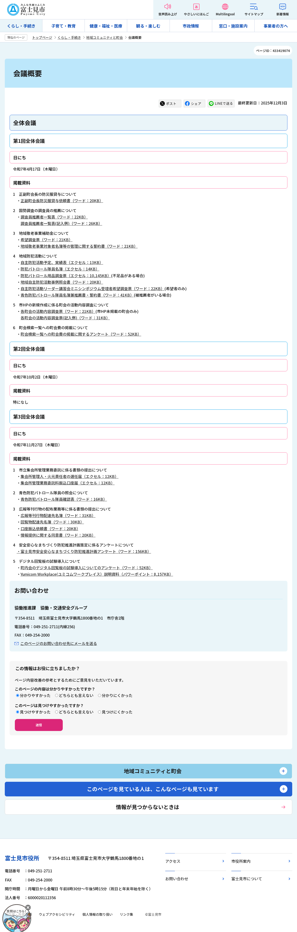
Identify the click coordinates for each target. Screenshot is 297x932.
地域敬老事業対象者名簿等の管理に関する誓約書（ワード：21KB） (79, 246)
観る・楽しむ (148, 26)
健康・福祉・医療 (106, 26)
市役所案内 (241, 861)
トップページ (42, 37)
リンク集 (126, 914)
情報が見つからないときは (147, 807)
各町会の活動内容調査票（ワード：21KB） (58, 311)
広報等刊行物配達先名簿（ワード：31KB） (58, 515)
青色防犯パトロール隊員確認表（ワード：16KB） (64, 499)
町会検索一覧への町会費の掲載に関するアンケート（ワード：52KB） (81, 334)
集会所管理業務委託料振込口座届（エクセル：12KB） (68, 483)
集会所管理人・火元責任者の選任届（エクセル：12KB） (70, 476)
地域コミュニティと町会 (104, 37)
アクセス (172, 861)
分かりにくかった (117, 695)
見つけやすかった (35, 712)
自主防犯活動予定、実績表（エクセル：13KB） (62, 262)
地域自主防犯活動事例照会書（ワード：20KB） (62, 282)
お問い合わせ (176, 878)
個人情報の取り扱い (97, 914)
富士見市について (246, 878)
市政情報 (191, 26)
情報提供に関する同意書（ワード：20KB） (58, 535)
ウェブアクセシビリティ (57, 914)
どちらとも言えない (76, 695)
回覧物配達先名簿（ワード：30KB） (52, 522)
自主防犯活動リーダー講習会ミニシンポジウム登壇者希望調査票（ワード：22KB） (93, 288)
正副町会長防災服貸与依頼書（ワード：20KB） (62, 200)
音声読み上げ (167, 14)
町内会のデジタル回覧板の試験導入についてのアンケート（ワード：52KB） (87, 567)
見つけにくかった (117, 712)
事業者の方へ (275, 26)
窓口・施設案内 (233, 26)
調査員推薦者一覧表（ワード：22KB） (54, 217)
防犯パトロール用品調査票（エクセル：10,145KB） (66, 275)
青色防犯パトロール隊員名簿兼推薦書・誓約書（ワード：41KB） (77, 295)
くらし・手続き (21, 26)
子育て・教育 (63, 26)
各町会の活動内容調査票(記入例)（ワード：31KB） (65, 318)
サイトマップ (254, 14)
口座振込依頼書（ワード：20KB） (49, 528)
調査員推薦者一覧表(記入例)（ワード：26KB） (61, 223)
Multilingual (225, 14)
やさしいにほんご (196, 14)
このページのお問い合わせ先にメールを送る (58, 643)
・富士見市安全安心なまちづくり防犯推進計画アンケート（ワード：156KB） (84, 551)
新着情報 (282, 14)
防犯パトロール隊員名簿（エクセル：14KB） (60, 269)
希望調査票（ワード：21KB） (47, 239)
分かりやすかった (35, 695)
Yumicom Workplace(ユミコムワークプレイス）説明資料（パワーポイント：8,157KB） (97, 574)
